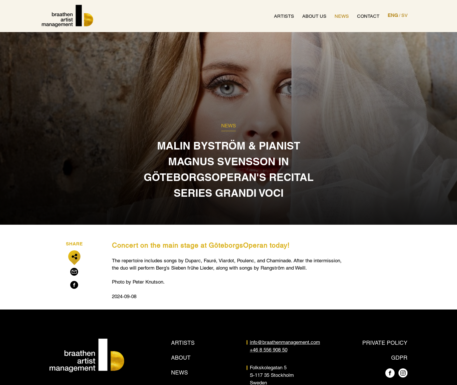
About (181, 357)
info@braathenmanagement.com (285, 342)
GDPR (399, 357)
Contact (368, 16)
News (342, 16)
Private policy (384, 343)
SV (404, 15)
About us (314, 16)
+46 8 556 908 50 (268, 350)
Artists (284, 16)
